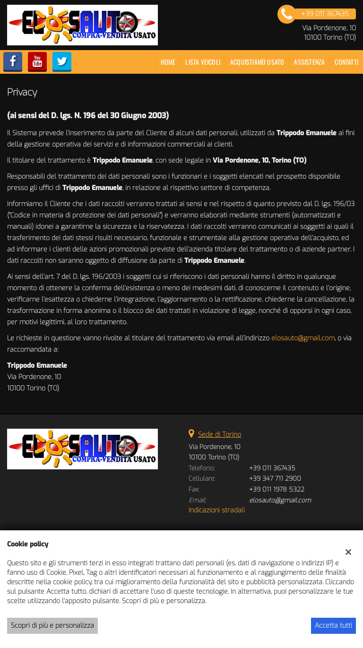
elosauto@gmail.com (303, 338)
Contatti (346, 62)
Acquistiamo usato (257, 62)
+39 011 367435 (272, 468)
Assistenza (309, 62)
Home (168, 62)
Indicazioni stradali (217, 510)
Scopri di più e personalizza (52, 625)
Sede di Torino (219, 434)
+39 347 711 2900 (275, 479)
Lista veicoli (202, 62)
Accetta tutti (333, 625)
